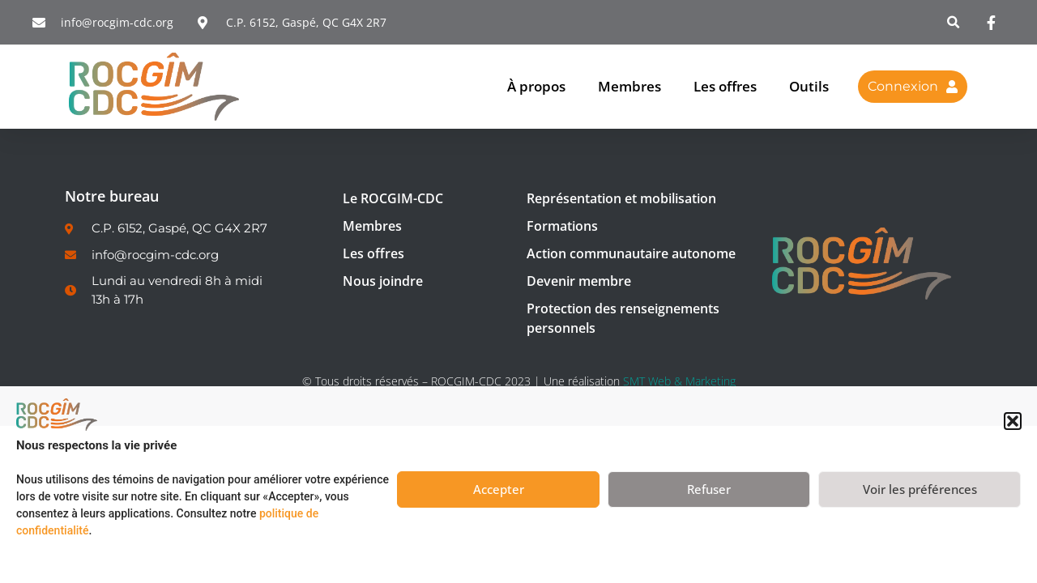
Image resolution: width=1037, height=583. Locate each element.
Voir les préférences (920, 489)
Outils (809, 86)
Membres (629, 86)
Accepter (498, 489)
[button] (1013, 421)
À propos (536, 86)
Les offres (725, 86)
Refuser (709, 489)
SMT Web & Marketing (679, 381)
